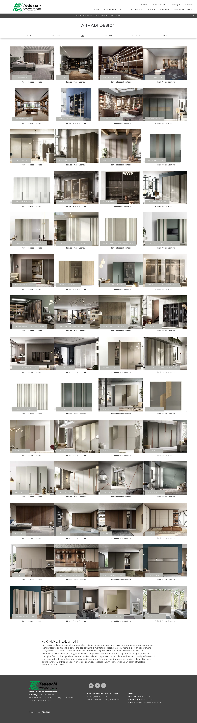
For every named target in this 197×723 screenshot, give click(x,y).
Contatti (189, 4)
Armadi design (114, 16)
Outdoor (151, 9)
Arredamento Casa (113, 9)
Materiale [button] (56, 35)
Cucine (96, 9)
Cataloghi (175, 4)
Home (78, 16)
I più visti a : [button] (165, 35)
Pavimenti (165, 9)
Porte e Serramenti (183, 9)
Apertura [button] (136, 35)
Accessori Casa (134, 9)
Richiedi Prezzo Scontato (32, 82)
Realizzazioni (159, 4)
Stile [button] (82, 35)
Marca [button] (29, 35)
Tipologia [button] (108, 35)
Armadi (104, 16)
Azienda (145, 4)
